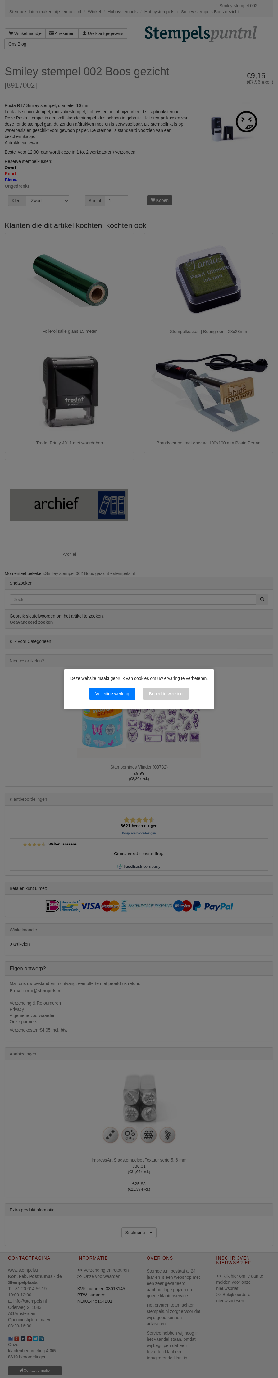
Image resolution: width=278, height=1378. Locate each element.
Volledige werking (112, 693)
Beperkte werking (166, 693)
